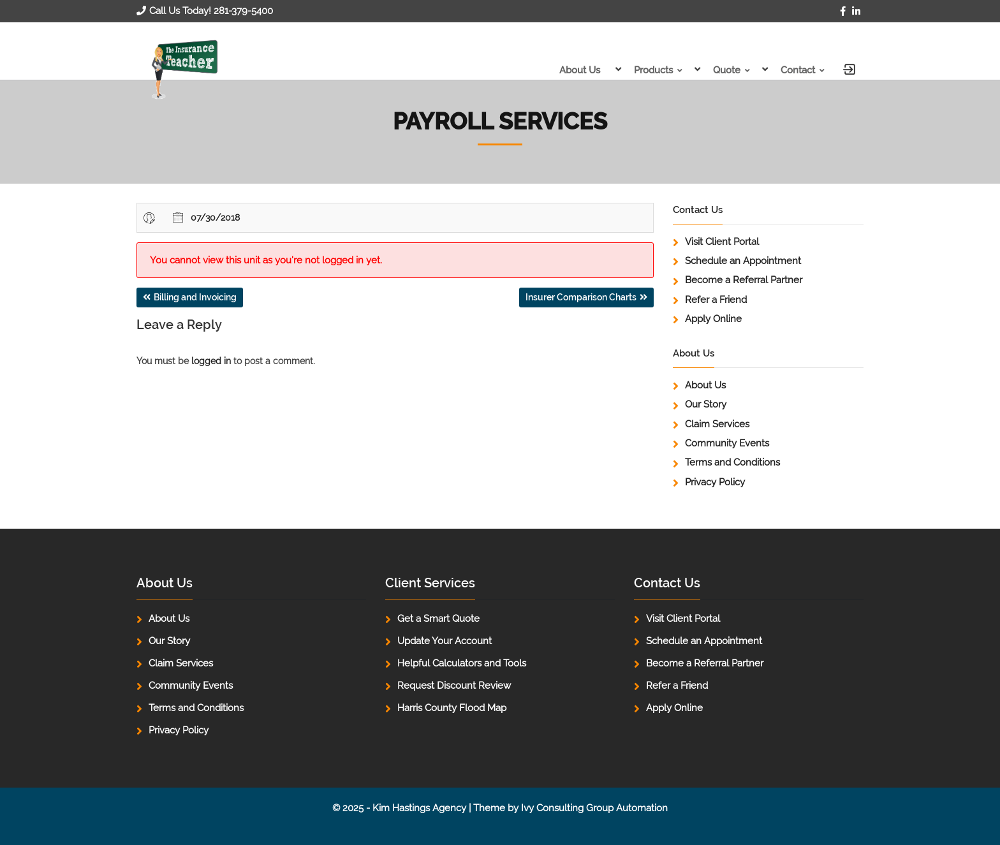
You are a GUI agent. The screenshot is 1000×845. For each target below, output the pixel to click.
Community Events (727, 443)
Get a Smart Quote (438, 618)
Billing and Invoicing (195, 297)
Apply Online (713, 319)
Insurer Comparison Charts (581, 297)
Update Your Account (444, 641)
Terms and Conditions (732, 462)
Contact (798, 70)
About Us (579, 70)
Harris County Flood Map (451, 708)
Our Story (705, 404)
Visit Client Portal (722, 241)
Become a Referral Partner (743, 280)
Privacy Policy (715, 482)
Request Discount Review (454, 685)
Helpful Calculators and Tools (461, 663)
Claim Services (717, 424)
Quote (726, 70)
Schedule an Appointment (743, 261)
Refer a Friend (716, 299)
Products (653, 70)
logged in (211, 361)
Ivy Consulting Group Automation (594, 808)
